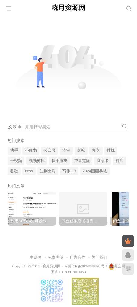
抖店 (119, 161)
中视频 (16, 161)
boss (29, 171)
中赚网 (36, 257)
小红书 (31, 150)
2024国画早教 (95, 171)
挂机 (111, 150)
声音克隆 (82, 161)
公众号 (50, 150)
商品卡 (103, 161)
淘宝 (66, 150)
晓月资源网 (52, 266)
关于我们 (99, 257)
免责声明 (55, 257)
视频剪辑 (37, 161)
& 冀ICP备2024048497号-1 (86, 266)
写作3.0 (69, 171)
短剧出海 (48, 171)
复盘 (96, 150)
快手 (14, 150)
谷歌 (14, 171)
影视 (81, 150)
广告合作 (77, 257)
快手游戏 (59, 161)
